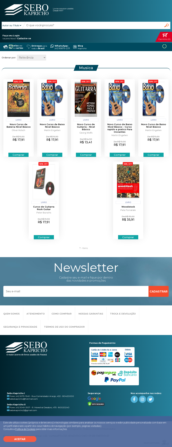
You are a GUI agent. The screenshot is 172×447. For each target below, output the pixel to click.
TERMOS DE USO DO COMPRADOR (64, 326)
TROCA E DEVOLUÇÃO (123, 313)
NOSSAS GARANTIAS (90, 313)
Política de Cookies (25, 429)
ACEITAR (19, 439)
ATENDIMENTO (36, 313)
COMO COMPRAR (62, 313)
